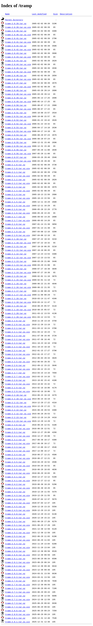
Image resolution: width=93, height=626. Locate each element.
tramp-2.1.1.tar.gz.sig (17, 176)
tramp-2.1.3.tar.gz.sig (17, 190)
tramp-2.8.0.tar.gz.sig (17, 614)
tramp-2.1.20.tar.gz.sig (18, 317)
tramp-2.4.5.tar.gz (15, 506)
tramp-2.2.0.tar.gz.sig (17, 324)
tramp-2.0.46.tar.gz (15, 75)
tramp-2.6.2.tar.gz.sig (17, 569)
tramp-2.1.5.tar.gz (15, 202)
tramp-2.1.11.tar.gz (15, 246)
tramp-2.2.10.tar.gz (15, 395)
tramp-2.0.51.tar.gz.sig (18, 116)
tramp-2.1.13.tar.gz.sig (18, 265)
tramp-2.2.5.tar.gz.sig (17, 361)
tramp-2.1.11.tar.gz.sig (18, 250)
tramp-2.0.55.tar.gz (15, 142)
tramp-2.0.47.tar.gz (15, 83)
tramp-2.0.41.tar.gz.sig (18, 42)
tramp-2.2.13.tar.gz (15, 417)
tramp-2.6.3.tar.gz (15, 573)
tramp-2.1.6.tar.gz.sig (17, 213)
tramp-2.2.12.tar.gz (15, 410)
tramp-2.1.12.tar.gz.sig (18, 257)
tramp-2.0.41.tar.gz (15, 38)
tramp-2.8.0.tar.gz (15, 610)
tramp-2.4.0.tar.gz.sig (17, 473)
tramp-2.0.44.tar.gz (15, 60)
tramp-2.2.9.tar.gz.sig (17, 391)
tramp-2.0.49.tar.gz (15, 97)
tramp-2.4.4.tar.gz (15, 499)
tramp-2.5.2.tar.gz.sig (17, 532)
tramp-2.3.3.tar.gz (15, 447)
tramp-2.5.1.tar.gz (15, 521)
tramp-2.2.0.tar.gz (15, 320)
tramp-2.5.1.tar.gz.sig (17, 525)
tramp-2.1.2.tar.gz (15, 179)
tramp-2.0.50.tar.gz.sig (18, 109)
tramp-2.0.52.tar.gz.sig (18, 123)
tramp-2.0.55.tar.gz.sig (18, 146)
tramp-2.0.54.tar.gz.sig (18, 138)
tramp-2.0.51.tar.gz (15, 112)
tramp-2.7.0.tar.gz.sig (17, 584)
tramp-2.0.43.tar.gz (15, 53)
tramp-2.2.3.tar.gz (15, 343)
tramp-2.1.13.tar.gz (15, 261)
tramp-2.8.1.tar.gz (15, 618)
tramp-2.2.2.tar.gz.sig (17, 339)
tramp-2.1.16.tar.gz (15, 283)
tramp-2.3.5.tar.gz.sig (17, 465)
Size (55, 14)
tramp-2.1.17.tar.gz (15, 291)
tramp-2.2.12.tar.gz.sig (18, 413)
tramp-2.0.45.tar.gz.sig (18, 71)
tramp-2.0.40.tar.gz (15, 31)
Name (7, 14)
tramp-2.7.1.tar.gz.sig (17, 592)
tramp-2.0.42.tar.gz (15, 45)
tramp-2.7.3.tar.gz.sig (17, 607)
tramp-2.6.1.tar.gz (15, 558)
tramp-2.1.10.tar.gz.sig (18, 242)
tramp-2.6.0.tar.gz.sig (17, 555)
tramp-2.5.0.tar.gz (15, 514)
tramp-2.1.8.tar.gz (15, 224)
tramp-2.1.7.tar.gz (15, 216)
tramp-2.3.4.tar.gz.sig (17, 458)
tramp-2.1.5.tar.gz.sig (17, 205)
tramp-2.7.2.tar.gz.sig (17, 599)
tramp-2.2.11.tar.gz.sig (18, 406)
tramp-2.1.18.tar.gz (15, 298)
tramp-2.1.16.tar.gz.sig (18, 287)
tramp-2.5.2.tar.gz (15, 529)
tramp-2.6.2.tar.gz (15, 566)
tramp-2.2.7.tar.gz (15, 372)
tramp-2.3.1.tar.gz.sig (17, 436)
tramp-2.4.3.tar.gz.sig (17, 495)
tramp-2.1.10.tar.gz (15, 239)
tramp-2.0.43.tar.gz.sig (18, 57)
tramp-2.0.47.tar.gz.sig (18, 86)
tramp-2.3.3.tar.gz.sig (17, 450)
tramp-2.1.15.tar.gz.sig (18, 280)
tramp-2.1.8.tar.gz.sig (17, 228)
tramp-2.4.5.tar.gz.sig (17, 510)
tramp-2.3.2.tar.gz (15, 439)
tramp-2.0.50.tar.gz (15, 105)
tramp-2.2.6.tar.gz (15, 365)
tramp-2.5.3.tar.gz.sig (17, 540)
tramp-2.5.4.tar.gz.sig (17, 547)
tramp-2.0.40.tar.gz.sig (18, 34)
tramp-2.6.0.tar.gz (15, 551)
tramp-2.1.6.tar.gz (15, 209)
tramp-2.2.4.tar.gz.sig (17, 354)
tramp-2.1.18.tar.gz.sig (18, 302)
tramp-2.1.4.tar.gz (15, 194)
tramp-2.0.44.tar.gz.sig (18, 64)
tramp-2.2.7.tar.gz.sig (17, 376)
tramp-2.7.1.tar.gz (15, 588)
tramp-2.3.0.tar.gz (15, 424)
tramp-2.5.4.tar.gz (15, 543)
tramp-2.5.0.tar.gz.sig (17, 517)
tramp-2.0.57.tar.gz (15, 157)
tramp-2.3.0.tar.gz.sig (17, 428)
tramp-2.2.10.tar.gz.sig (18, 398)
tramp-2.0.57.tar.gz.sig (18, 161)
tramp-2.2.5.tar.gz (15, 358)
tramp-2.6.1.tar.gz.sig (17, 562)
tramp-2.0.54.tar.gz (15, 135)
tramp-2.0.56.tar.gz (15, 149)
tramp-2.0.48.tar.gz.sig (18, 94)
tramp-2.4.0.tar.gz (15, 469)
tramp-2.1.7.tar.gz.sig (17, 220)
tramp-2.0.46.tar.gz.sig (18, 79)
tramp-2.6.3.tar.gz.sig (17, 577)
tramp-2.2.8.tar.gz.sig (17, 384)
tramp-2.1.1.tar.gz (15, 172)
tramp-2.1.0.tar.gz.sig (17, 168)
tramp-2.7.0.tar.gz (15, 581)
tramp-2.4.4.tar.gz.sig (17, 503)
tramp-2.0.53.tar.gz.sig (18, 131)
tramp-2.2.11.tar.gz (15, 402)
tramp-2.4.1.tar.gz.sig (17, 480)
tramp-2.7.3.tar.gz (15, 603)
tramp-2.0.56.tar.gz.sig (18, 153)
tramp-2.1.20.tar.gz (15, 313)
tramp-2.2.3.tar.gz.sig (17, 346)
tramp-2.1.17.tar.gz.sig (18, 294)
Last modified (39, 14)
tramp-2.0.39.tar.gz (15, 23)
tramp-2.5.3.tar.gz (15, 536)
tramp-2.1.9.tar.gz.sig (17, 235)
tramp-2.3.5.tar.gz (15, 462)
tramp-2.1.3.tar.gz (15, 187)
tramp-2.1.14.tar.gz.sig (18, 272)
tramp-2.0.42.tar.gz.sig (18, 49)
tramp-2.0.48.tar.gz (15, 90)
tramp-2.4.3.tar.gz (15, 491)
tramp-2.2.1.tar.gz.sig (17, 332)
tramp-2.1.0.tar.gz (15, 164)
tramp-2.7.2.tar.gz (15, 595)
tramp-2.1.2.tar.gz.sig (17, 183)
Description (66, 14)
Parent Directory (14, 19)
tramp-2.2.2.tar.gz (15, 335)
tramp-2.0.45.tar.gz (15, 68)
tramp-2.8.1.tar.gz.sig (17, 621)
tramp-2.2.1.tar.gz (15, 328)
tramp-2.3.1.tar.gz (15, 432)
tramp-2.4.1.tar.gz (15, 477)
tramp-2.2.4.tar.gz (15, 350)
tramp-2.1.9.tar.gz (15, 231)
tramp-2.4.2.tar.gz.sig (17, 488)
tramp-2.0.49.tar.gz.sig (18, 101)
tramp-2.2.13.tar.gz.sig (18, 421)
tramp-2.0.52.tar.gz (15, 120)
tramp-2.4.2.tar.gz (15, 484)
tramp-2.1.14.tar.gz (15, 268)
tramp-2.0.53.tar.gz (15, 127)
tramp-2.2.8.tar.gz (15, 380)
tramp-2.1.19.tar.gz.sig (18, 309)
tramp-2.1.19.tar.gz (15, 306)
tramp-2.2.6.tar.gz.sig (17, 369)
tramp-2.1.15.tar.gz (15, 276)
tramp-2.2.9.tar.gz (15, 387)
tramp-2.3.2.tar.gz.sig (17, 443)
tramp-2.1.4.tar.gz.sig (17, 198)
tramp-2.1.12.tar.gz (15, 254)
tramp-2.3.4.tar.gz (15, 454)
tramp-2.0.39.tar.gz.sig (18, 27)
